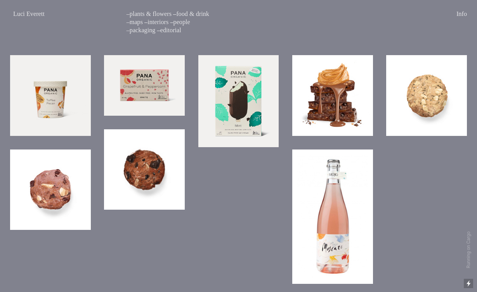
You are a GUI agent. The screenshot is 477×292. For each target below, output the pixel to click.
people (181, 22)
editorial (170, 30)
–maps (135, 22)
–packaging (141, 30)
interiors (157, 22)
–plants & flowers (149, 13)
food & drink (192, 13)
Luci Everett (29, 13)
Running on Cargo (468, 249)
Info (461, 13)
